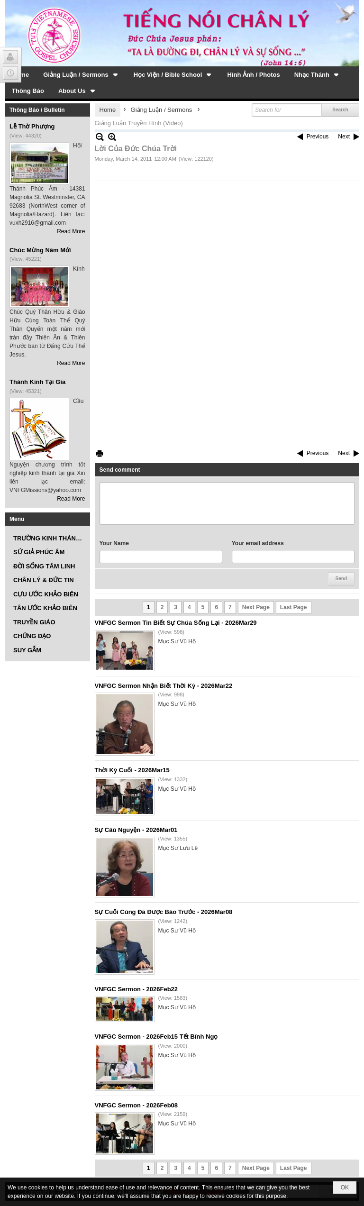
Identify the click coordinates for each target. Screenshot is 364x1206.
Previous (318, 136)
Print (99, 453)
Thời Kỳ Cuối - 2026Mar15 (132, 770)
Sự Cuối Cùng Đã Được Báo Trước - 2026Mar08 (164, 911)
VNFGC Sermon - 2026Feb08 (136, 1105)
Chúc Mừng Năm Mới (40, 250)
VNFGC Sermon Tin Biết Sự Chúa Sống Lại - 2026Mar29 (176, 622)
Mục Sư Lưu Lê (178, 848)
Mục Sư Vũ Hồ (177, 641)
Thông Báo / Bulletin (37, 110)
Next (344, 136)
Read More (71, 231)
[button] (81, 74)
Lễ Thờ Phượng (32, 126)
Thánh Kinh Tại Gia (37, 381)
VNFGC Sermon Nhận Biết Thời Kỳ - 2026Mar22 (164, 685)
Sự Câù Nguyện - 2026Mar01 (136, 829)
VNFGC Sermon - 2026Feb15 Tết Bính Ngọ (156, 1036)
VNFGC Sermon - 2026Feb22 (136, 989)
